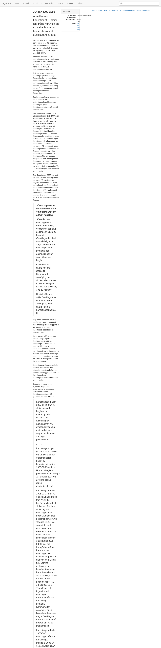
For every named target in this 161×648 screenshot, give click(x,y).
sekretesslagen (102, 426)
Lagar (16, 3)
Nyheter (80, 3)
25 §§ (49, 435)
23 (44, 435)
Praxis (60, 3)
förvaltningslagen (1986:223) (62, 435)
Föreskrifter (49, 3)
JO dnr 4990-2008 (8, 10)
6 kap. (81, 424)
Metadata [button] (116, 11)
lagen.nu (6, 3)
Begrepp (70, 3)
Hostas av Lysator (122, 647)
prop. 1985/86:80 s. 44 (73, 462)
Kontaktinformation (106, 647)
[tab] (135, 11)
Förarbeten (37, 3)
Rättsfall (26, 3)
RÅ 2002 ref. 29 (51, 478)
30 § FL (50, 580)
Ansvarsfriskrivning (90, 647)
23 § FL (71, 473)
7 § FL (106, 565)
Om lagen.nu (77, 647)
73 (86, 462)
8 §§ (90, 424)
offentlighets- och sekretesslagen (90, 429)
